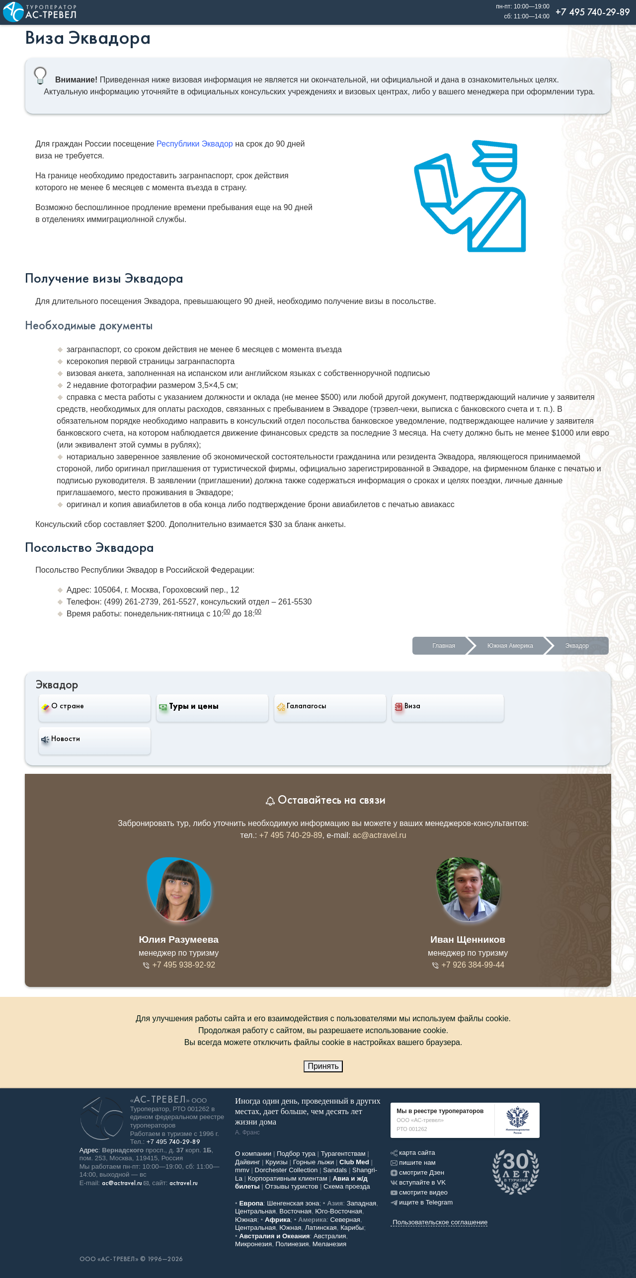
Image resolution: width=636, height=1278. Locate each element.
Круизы (276, 1162)
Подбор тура (296, 1153)
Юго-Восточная (338, 1211)
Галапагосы (301, 706)
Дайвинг (247, 1162)
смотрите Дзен (417, 1172)
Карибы (352, 1227)
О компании (253, 1153)
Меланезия (329, 1244)
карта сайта (413, 1152)
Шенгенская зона (293, 1203)
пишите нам (413, 1162)
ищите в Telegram (422, 1202)
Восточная (295, 1211)
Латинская (321, 1227)
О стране (62, 705)
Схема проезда (346, 1186)
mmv (242, 1170)
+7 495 (173, 1141)
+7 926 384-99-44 (467, 965)
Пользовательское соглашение (440, 1222)
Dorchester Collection (286, 1170)
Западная (362, 1203)
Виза (407, 706)
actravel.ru (183, 1183)
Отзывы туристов (291, 1186)
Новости (60, 739)
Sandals (335, 1170)
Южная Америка (510, 645)
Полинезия (292, 1244)
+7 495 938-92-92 (178, 965)
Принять (323, 1066)
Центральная (255, 1211)
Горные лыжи (313, 1162)
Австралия (330, 1236)
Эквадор (577, 645)
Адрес (89, 1150)
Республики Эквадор (195, 144)
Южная (246, 1219)
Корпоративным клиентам (287, 1178)
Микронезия (253, 1244)
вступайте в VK (418, 1182)
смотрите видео (419, 1192)
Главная (443, 645)
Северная (345, 1219)
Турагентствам (343, 1153)
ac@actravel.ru (379, 835)
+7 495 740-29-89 (290, 835)
